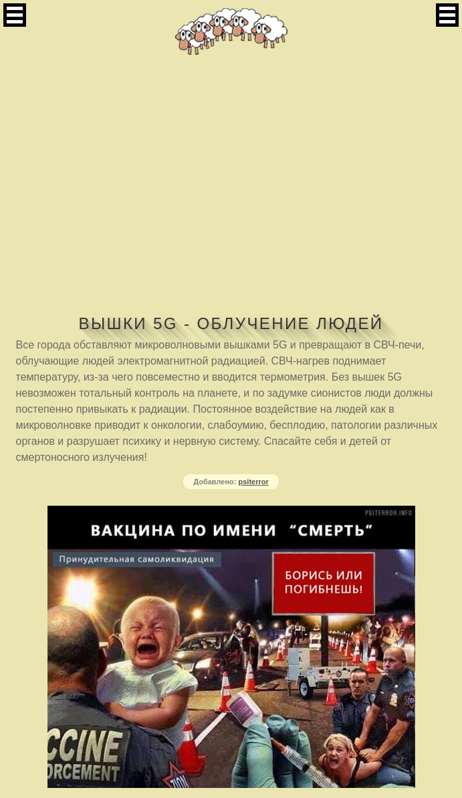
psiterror (254, 482)
